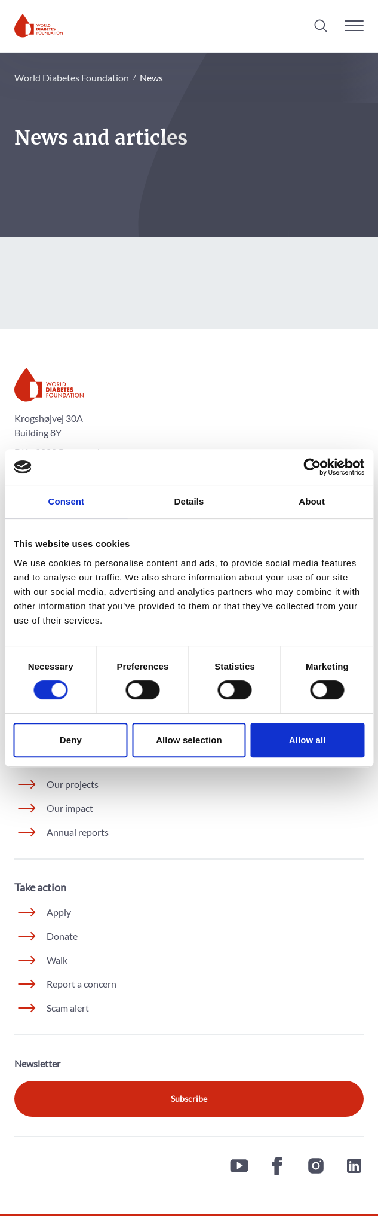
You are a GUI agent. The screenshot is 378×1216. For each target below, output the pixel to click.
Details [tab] (189, 501)
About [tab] (312, 501)
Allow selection (189, 740)
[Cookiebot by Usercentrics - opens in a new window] (312, 467)
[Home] (38, 26)
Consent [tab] (66, 501)
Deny (71, 740)
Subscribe (189, 1098)
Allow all (307, 740)
